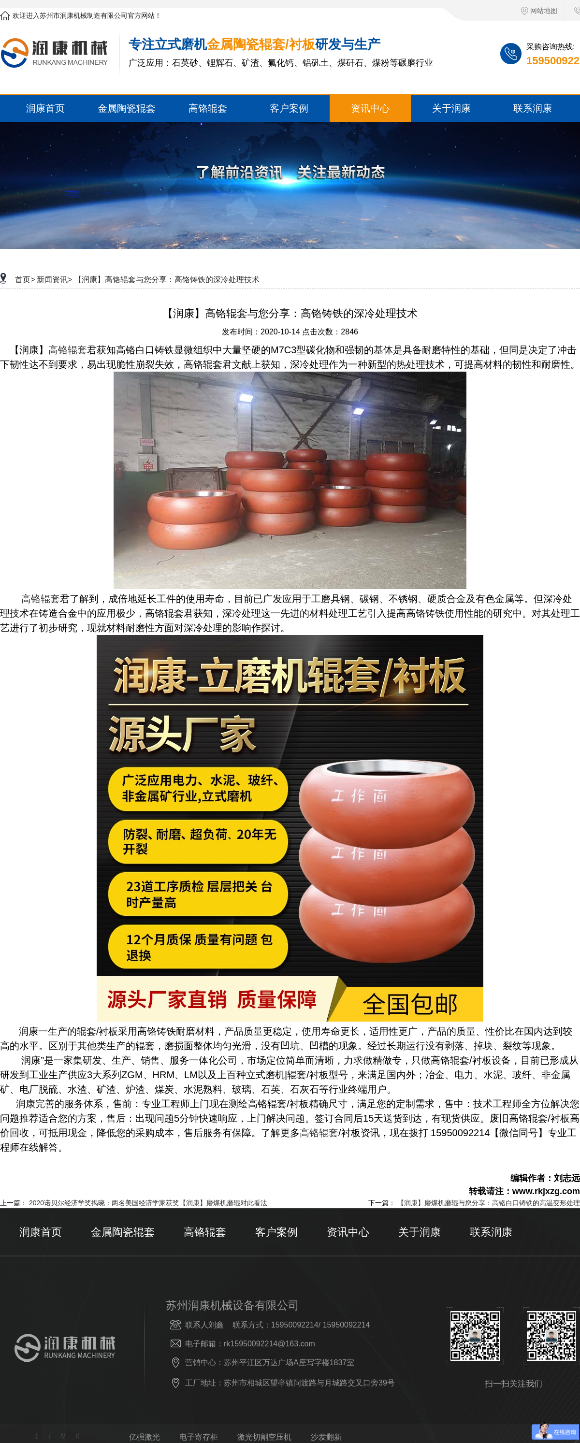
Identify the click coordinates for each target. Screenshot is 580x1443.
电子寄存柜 (198, 1437)
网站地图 (539, 11)
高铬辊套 (67, 350)
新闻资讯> (54, 279)
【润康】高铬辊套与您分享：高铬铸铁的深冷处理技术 (167, 279)
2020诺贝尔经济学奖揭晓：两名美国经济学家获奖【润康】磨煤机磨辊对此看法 (148, 1203)
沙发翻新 (326, 1437)
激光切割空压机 (264, 1437)
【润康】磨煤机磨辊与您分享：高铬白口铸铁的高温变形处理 (488, 1203)
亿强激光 (144, 1437)
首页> (25, 279)
